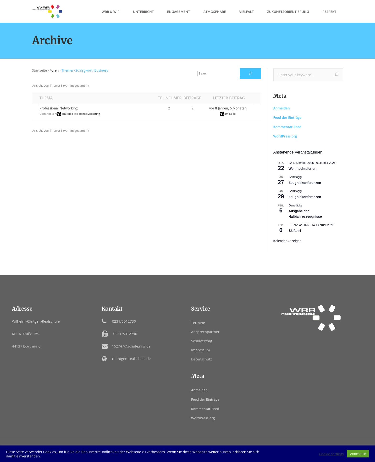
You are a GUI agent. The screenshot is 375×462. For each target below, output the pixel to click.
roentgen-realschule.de (131, 358)
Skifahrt (295, 231)
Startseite (39, 70)
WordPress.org (285, 136)
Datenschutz (201, 359)
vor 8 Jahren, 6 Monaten (228, 108)
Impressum (200, 350)
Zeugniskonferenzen (305, 183)
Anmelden (281, 108)
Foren (54, 70)
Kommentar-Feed (287, 127)
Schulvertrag (201, 340)
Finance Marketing (88, 113)
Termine (198, 322)
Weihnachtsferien (302, 169)
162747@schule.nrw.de (131, 346)
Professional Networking (58, 108)
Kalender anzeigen (287, 241)
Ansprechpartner (205, 331)
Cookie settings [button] (331, 454)
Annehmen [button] (358, 453)
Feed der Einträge (287, 117)
